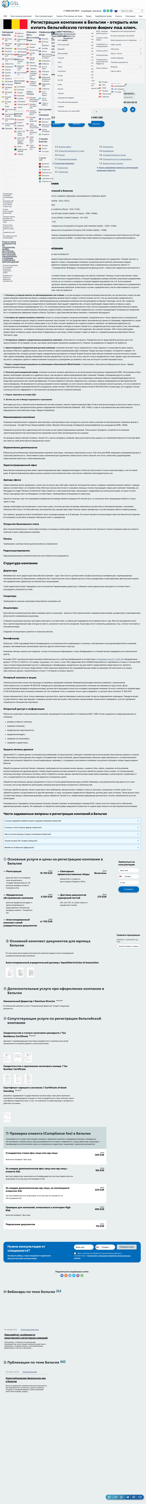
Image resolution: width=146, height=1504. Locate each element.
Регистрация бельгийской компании (27, 159)
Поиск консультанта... (126, 92)
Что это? (59, 1001)
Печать (62, 155)
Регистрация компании (16, 63)
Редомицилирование (67, 159)
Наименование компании (25, 163)
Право (88, 16)
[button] (115, 1497)
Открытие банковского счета (71, 151)
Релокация (130, 16)
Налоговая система (66, 63)
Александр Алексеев (30, 1330)
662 (63, 1361)
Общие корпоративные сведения (25, 147)
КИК (5, 16)
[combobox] (121, 876)
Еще (140, 16)
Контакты (97, 11)
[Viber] (134, 1497)
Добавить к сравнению (127, 940)
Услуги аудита (88, 63)
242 (58, 1291)
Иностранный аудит (44, 16)
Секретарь (63, 172)
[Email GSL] (140, 1497)
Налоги (118, 16)
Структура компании (64, 163)
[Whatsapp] (122, 1497)
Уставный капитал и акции (114, 155)
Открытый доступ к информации (117, 159)
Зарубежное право (103, 16)
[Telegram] (128, 1497)
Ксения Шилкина (30, 1372)
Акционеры (108, 147)
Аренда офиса (65, 147)
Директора (63, 168)
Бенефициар (108, 151)
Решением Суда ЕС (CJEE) (109, 659)
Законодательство (42, 63)
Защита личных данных (113, 163)
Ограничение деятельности (26, 167)
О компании (86, 11)
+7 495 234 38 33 (128, 102)
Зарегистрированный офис (26, 171)
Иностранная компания (21, 16)
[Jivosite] (109, 1497)
